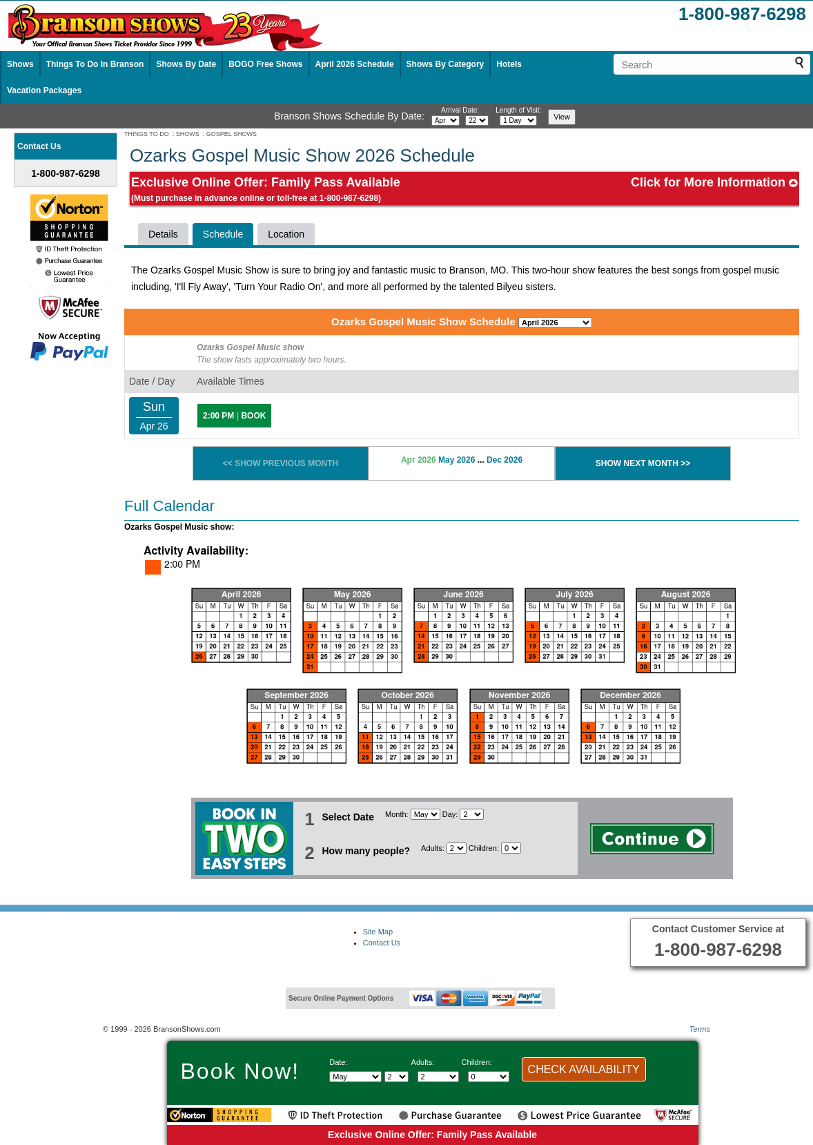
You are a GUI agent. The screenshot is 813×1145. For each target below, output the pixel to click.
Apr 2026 (418, 460)
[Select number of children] (511, 848)
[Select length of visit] (518, 120)
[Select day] (477, 120)
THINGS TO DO (146, 134)
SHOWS (187, 134)
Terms (699, 1029)
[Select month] (445, 120)
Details (163, 234)
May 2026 (456, 460)
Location (286, 234)
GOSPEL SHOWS (231, 134)
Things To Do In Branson (95, 64)
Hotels (509, 64)
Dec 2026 (504, 460)
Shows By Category (445, 64)
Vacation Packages (44, 90)
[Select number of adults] (457, 848)
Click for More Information (714, 182)
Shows (20, 64)
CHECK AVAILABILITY (584, 1069)
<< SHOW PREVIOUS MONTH (280, 463)
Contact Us (381, 943)
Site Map (378, 931)
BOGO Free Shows (265, 64)
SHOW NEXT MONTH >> (643, 463)
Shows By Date (186, 64)
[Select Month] (425, 814)
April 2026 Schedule (354, 64)
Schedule (223, 234)
